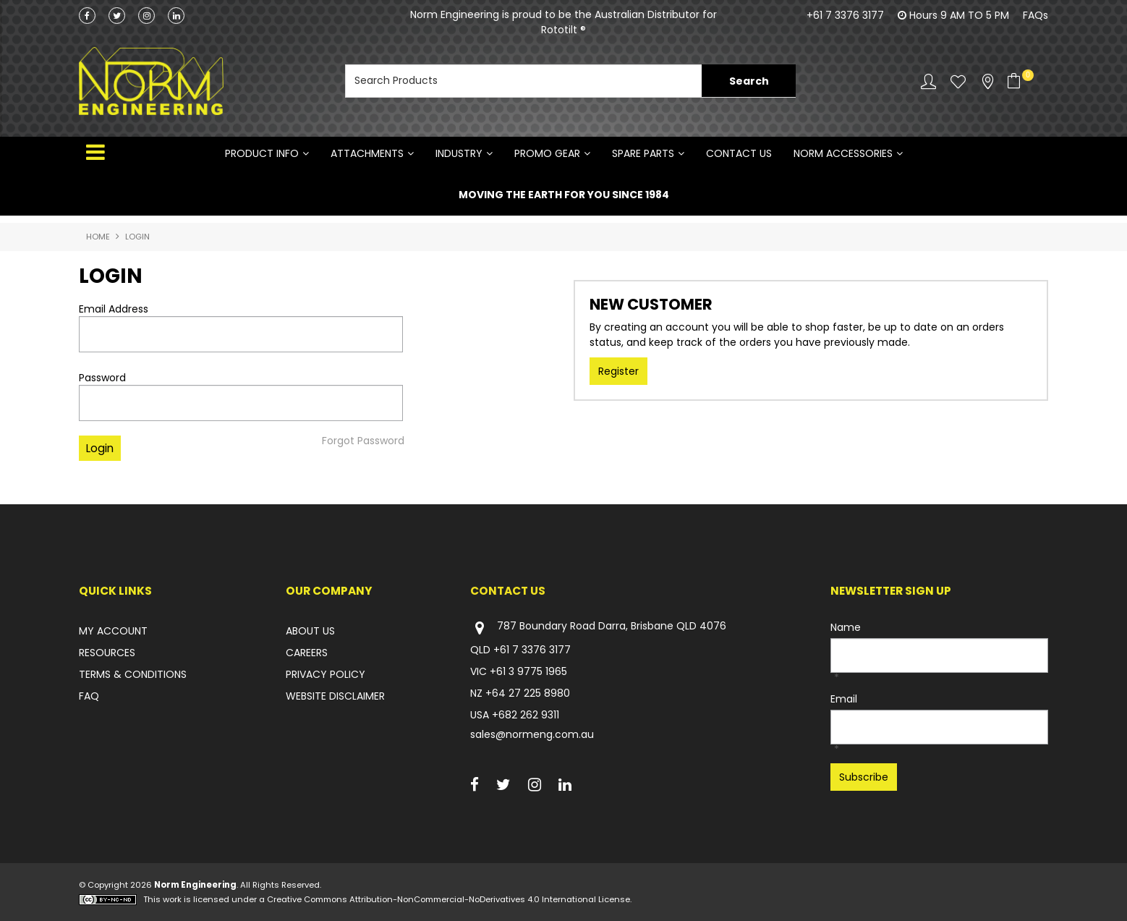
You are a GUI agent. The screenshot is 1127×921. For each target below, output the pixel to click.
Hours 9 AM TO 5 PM (959, 15)
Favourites (958, 81)
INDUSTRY (458, 153)
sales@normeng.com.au (532, 735)
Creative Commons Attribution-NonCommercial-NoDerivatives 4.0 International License (448, 899)
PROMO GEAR (547, 153)
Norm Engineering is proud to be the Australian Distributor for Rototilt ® (563, 22)
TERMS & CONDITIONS (133, 675)
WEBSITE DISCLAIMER (335, 696)
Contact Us (739, 153)
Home (98, 237)
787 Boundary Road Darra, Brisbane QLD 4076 (598, 628)
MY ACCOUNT (113, 631)
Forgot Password (363, 441)
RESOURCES (107, 653)
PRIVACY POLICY (325, 675)
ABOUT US (310, 631)
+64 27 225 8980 (527, 694)
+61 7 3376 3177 (845, 15)
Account (928, 81)
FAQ (89, 696)
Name (845, 628)
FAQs (1035, 15)
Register (618, 372)
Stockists (987, 81)
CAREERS (307, 653)
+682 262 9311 (525, 715)
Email (843, 699)
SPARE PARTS (643, 153)
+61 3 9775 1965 (528, 672)
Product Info (262, 153)
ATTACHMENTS (367, 153)
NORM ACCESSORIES (843, 153)
